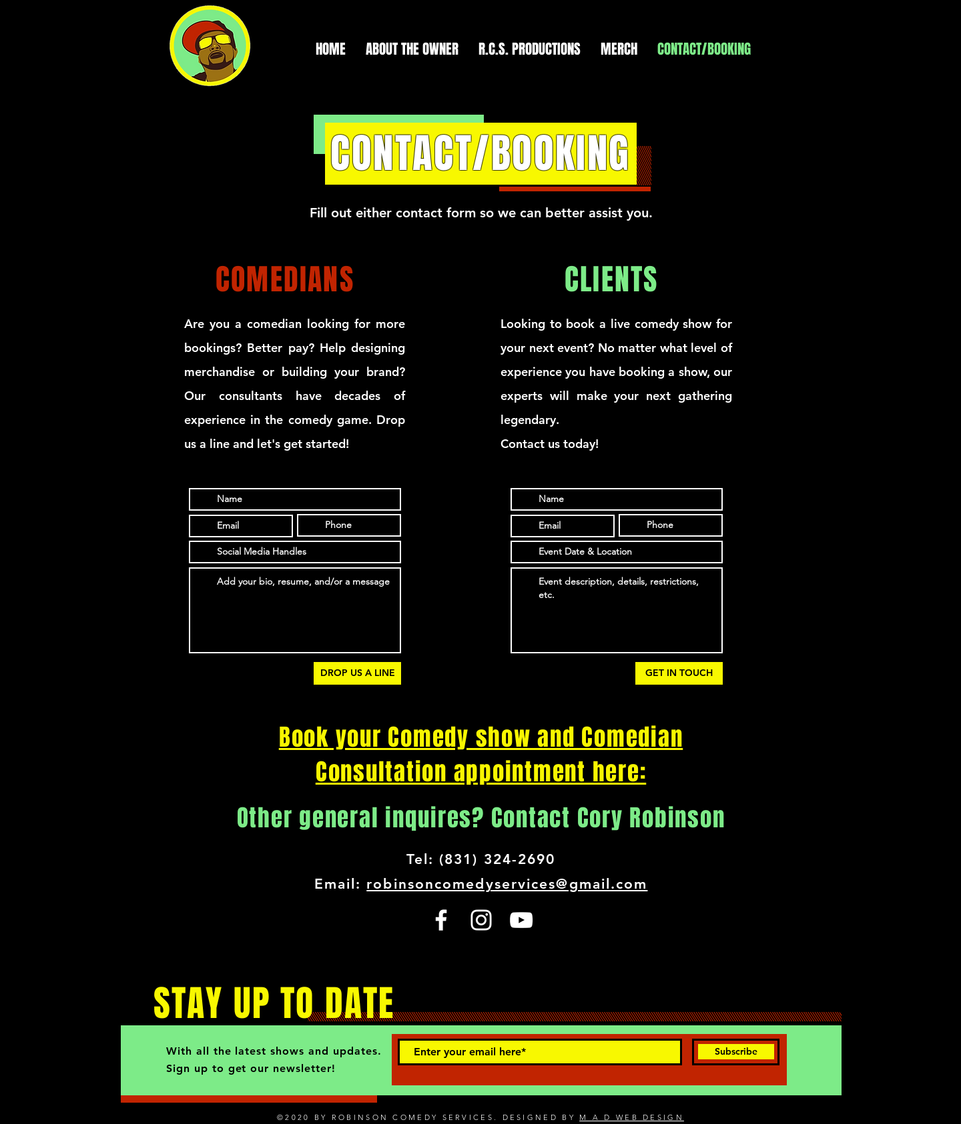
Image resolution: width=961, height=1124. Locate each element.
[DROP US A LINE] (357, 673)
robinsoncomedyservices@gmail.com (506, 883)
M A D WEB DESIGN (631, 1117)
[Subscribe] (735, 1052)
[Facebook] (441, 920)
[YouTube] (521, 920)
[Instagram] (481, 920)
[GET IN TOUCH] (679, 673)
